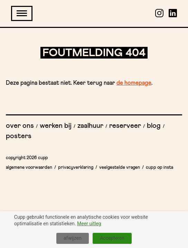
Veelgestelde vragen (119, 167)
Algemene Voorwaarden (29, 167)
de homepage (133, 83)
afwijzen (73, 238)
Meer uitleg (89, 223)
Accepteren (112, 238)
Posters (18, 136)
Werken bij (56, 125)
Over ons (20, 125)
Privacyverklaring (75, 167)
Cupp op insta (159, 167)
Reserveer (125, 125)
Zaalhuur (90, 125)
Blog (154, 125)
